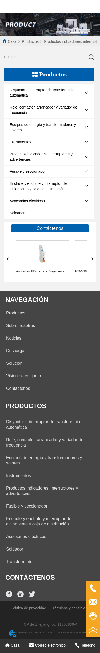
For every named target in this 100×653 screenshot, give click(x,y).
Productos (30, 41)
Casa (12, 41)
